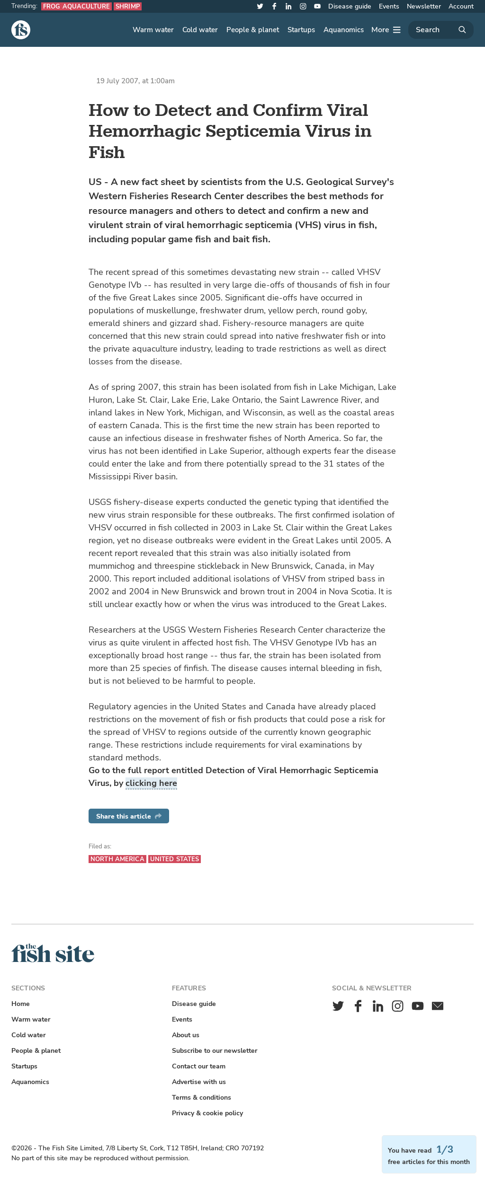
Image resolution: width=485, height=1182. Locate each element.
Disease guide (349, 6)
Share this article (129, 816)
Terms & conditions (201, 1097)
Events (389, 6)
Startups (301, 30)
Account (461, 6)
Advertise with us (199, 1081)
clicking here (151, 783)
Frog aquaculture (76, 6)
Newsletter (424, 6)
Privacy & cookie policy (207, 1113)
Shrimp (128, 6)
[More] (386, 30)
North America (117, 859)
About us (185, 1035)
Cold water (200, 30)
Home (20, 1003)
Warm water (153, 30)
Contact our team (198, 1066)
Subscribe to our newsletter (214, 1050)
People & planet (252, 30)
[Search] (441, 30)
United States (174, 859)
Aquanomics (343, 30)
